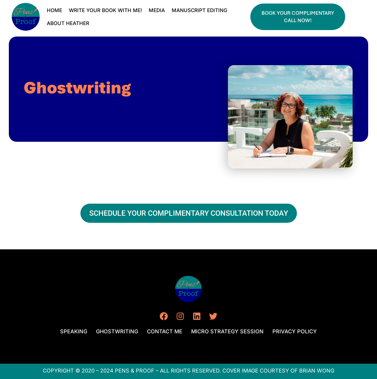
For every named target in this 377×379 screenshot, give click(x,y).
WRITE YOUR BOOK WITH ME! (105, 10)
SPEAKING (73, 331)
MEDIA (157, 10)
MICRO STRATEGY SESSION (227, 331)
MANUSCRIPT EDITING (199, 10)
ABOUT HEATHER (68, 23)
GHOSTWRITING (117, 331)
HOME (54, 10)
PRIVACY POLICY (294, 331)
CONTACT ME (164, 331)
